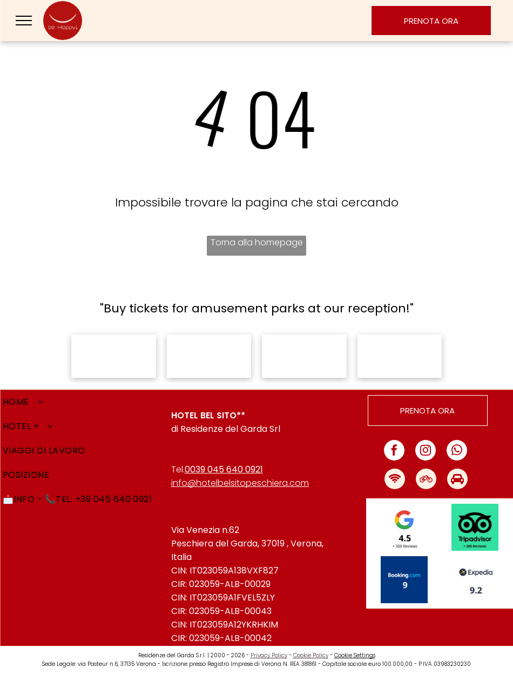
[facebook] (394, 451)
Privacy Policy (269, 655)
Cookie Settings (354, 655)
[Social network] (394, 480)
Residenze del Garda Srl (230, 429)
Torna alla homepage (257, 242)
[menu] (24, 20)
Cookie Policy (310, 655)
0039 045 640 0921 (224, 469)
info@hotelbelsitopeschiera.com (240, 483)
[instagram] (425, 451)
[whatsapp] (457, 451)
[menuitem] (85, 402)
